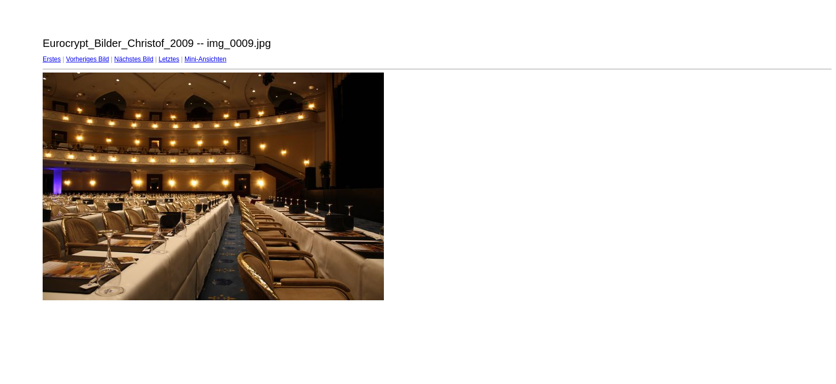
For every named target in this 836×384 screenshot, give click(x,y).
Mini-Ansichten (205, 59)
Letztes (169, 59)
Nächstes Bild (133, 59)
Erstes (52, 59)
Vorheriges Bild (87, 59)
